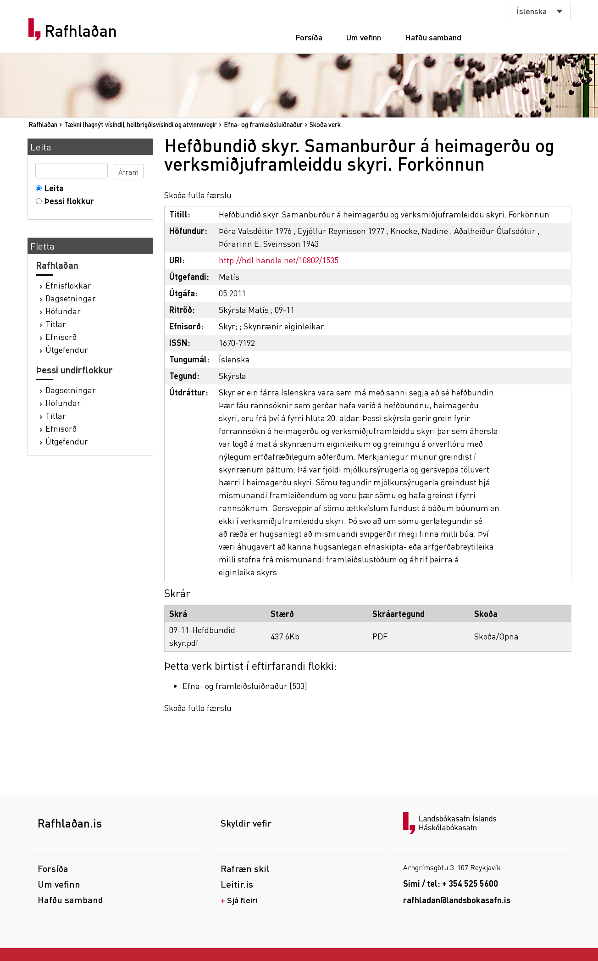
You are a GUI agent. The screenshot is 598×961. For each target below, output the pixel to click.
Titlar (55, 323)
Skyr (227, 326)
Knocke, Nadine (419, 230)
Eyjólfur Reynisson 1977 (341, 230)
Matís (229, 276)
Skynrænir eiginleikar (284, 326)
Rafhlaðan (80, 30)
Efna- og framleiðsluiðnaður (263, 124)
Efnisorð (61, 336)
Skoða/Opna (496, 636)
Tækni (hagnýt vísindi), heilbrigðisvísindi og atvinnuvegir (140, 124)
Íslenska (531, 11)
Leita (52, 188)
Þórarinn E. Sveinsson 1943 (269, 243)
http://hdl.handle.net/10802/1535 (278, 260)
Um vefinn (363, 37)
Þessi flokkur (67, 200)
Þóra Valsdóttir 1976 (255, 230)
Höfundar (63, 311)
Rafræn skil (245, 868)
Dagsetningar (70, 298)
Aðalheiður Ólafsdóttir (495, 230)
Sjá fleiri (242, 899)
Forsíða (308, 37)
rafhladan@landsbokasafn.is (456, 899)
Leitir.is (237, 884)
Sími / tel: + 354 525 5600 (450, 883)
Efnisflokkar (68, 285)
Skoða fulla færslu (198, 194)
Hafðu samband (433, 37)
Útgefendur (66, 349)
